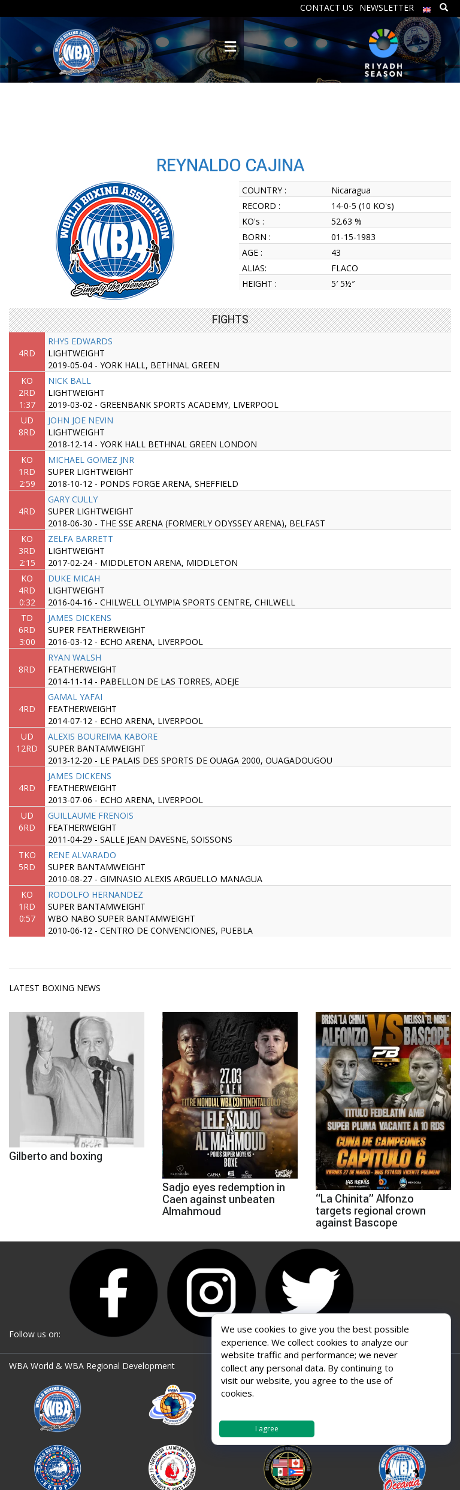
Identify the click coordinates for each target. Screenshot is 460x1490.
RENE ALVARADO (82, 855)
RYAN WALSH (74, 657)
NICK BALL (69, 380)
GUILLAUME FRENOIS (91, 815)
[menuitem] (427, 7)
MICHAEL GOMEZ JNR (91, 459)
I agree (267, 1429)
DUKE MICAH (74, 578)
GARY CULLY (73, 499)
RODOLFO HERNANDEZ (95, 894)
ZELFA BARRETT (80, 538)
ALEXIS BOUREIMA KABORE (103, 736)
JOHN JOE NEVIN (80, 420)
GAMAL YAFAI (75, 696)
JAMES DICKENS (79, 617)
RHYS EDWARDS (80, 341)
